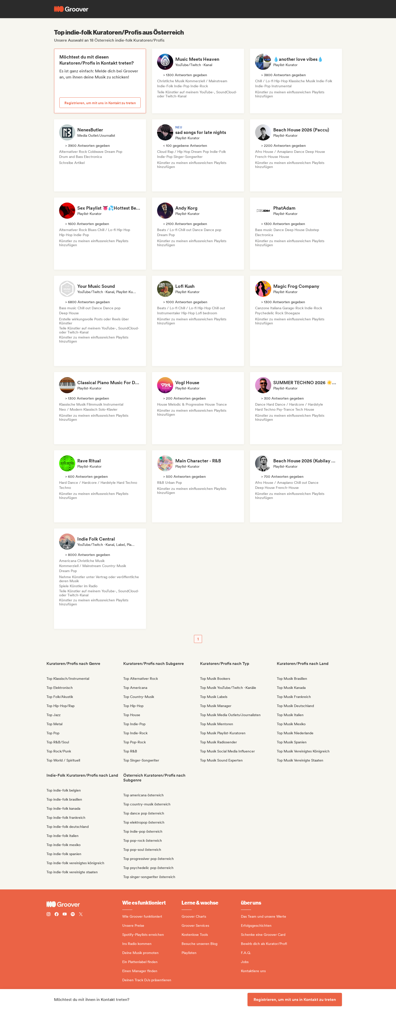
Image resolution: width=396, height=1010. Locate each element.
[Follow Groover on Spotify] (73, 914)
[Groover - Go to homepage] (84, 904)
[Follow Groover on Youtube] (65, 914)
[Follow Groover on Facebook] (57, 914)
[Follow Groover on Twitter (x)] (81, 914)
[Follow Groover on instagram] (48, 914)
